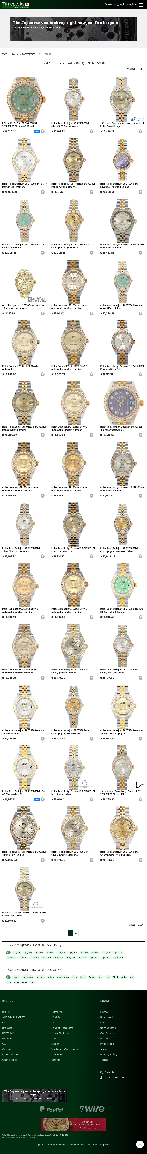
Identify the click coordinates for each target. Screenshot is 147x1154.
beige (83, 977)
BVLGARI (7, 1038)
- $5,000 (61, 952)
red (131, 977)
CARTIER (7, 1044)
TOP (5, 54)
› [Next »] (80, 933)
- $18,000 (93, 957)
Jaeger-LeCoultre (62, 1028)
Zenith (55, 1044)
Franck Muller (10, 1054)
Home (104, 1012)
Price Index (107, 1044)
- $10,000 (117, 952)
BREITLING (8, 1033)
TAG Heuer (57, 1054)
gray (9, 982)
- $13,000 (34, 957)
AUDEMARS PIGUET (13, 1017)
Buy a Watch (108, 1017)
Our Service (107, 1033)
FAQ (102, 1022)
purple (16, 977)
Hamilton (57, 1012)
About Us (105, 1049)
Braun (92, 977)
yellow (51, 977)
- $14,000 (46, 957)
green (74, 977)
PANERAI (56, 1017)
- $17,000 (81, 957)
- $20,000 (118, 957)
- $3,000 (39, 952)
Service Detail (108, 1028)
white (124, 977)
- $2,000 (27, 952)
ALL (8, 952)
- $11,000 (11, 957)
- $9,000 (106, 952)
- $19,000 (105, 957)
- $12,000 (22, 957)
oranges (41, 977)
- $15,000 (58, 957)
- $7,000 (84, 952)
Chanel (55, 1060)
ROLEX (6, 1012)
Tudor (55, 1038)
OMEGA (6, 1022)
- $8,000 (95, 952)
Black (115, 977)
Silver (24, 982)
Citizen (6, 1049)
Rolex (15, 54)
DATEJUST (28, 54)
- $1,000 (16, 952)
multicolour (28, 977)
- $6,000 (72, 952)
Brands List (107, 1038)
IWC (53, 1022)
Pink (32, 982)
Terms (104, 1060)
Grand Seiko (9, 1060)
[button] (42, 131)
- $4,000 (50, 952)
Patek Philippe (60, 1033)
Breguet (7, 1028)
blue (108, 977)
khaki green (63, 977)
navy (100, 977)
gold (16, 982)
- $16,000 (70, 957)
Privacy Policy (108, 1054)
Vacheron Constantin (64, 1049)
